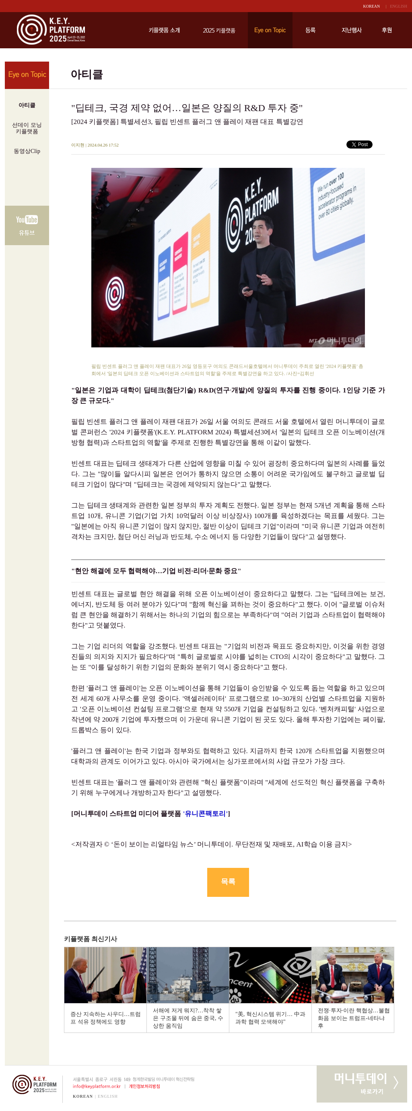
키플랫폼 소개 (164, 30)
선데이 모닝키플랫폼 (27, 128)
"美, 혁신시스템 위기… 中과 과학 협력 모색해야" (270, 1018)
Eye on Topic (270, 30)
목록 (228, 882)
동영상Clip (27, 151)
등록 (310, 30)
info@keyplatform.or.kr (93, 1086)
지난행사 (351, 30)
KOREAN (371, 6)
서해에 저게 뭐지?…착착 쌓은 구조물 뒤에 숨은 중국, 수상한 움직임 (188, 1018)
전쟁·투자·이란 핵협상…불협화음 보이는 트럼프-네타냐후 (354, 1018)
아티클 (27, 105)
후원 (387, 30)
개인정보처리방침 (146, 1086)
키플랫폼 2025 (219, 30)
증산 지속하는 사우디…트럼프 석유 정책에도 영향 (105, 1018)
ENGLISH (398, 6)
